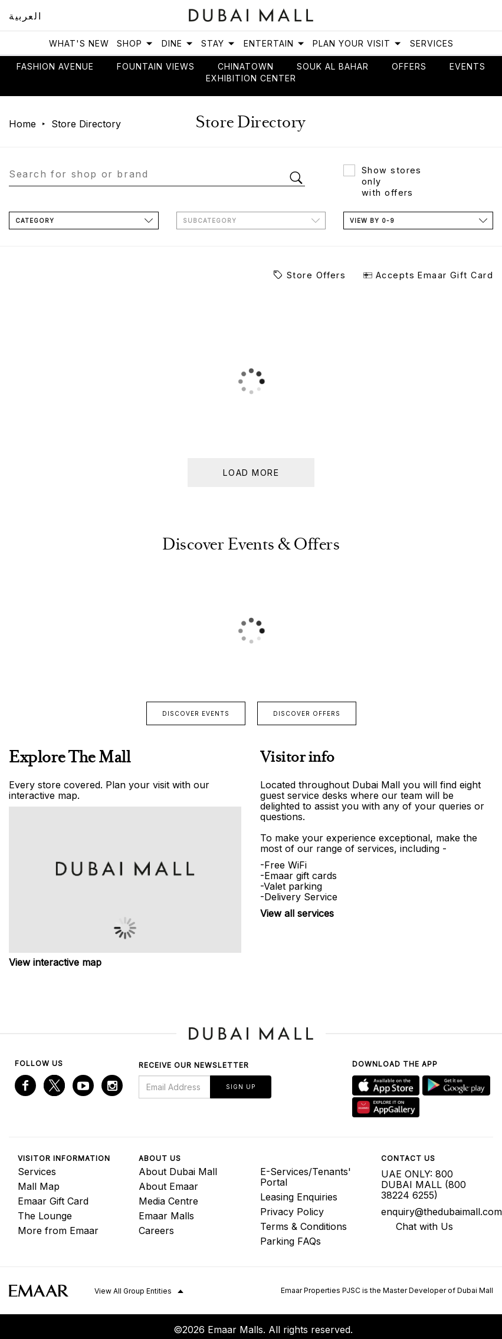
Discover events (195, 713)
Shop (135, 43)
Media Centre (168, 1201)
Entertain (274, 43)
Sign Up (240, 1086)
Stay (218, 43)
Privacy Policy (292, 1212)
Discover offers (306, 713)
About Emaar (168, 1186)
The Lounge (45, 1216)
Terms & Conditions (303, 1226)
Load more (251, 473)
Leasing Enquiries (298, 1197)
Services (432, 43)
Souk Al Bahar (333, 66)
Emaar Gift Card (53, 1201)
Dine (177, 43)
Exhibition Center (251, 78)
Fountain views (156, 66)
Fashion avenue (55, 66)
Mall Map (39, 1186)
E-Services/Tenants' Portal (305, 1177)
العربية (25, 16)
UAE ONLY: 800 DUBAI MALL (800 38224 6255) (423, 1184)
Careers (156, 1230)
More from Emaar (58, 1230)
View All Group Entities (133, 1291)
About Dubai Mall (178, 1171)
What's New (79, 43)
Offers (409, 66)
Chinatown (246, 66)
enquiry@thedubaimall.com (432, 1212)
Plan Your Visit (357, 43)
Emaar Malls (166, 1216)
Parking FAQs (290, 1241)
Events (467, 66)
